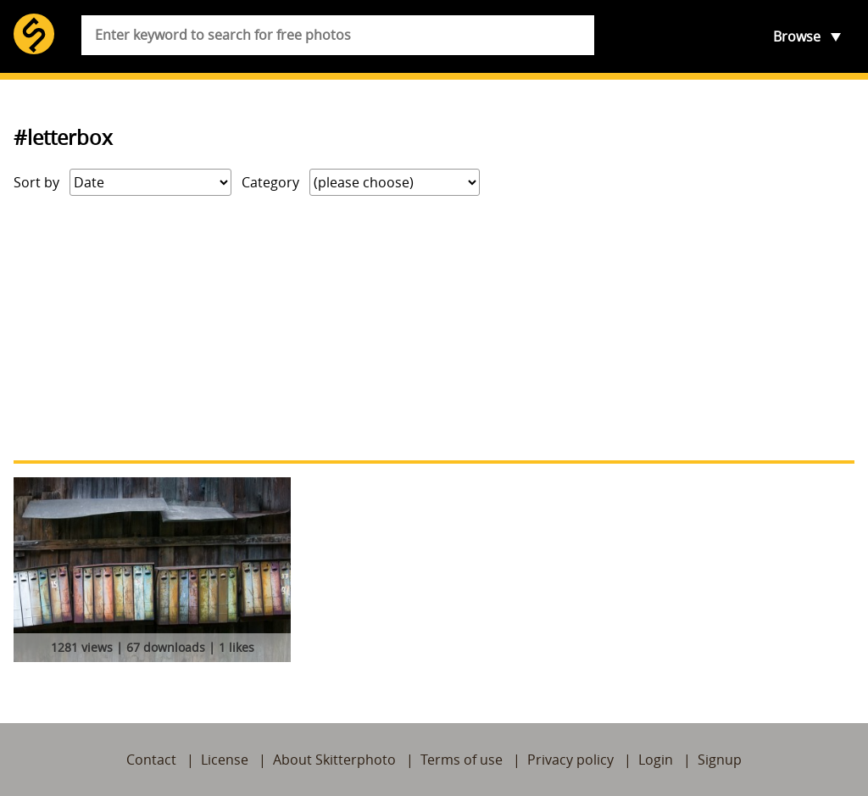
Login (655, 759)
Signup (720, 759)
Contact (151, 759)
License (224, 759)
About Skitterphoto (334, 759)
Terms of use (461, 759)
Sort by (36, 182)
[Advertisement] (434, 328)
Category (270, 182)
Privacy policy (570, 759)
